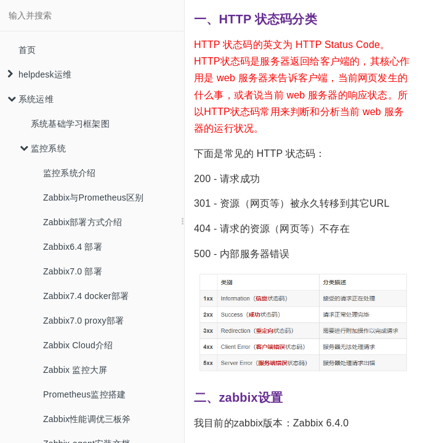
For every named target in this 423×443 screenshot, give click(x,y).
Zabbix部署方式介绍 (82, 222)
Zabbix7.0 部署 (72, 271)
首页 (27, 50)
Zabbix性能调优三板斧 (87, 419)
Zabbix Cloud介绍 (78, 345)
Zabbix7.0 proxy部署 (83, 320)
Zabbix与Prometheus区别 (93, 197)
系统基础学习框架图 (70, 124)
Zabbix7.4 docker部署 (86, 296)
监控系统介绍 (69, 173)
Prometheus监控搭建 (84, 394)
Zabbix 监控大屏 (75, 370)
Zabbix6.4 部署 (72, 247)
